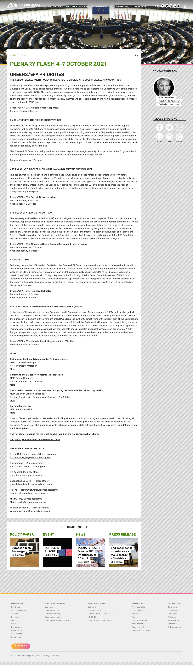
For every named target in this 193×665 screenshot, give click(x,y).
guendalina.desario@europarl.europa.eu (31, 484)
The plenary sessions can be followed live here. (35, 439)
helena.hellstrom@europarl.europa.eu (30, 493)
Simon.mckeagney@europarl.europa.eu (30, 457)
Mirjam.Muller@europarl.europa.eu (28, 502)
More (12, 369)
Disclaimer (15, 655)
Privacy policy (28, 655)
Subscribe (21, 646)
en (136, 55)
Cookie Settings (43, 655)
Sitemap (55, 655)
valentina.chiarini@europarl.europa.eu (30, 511)
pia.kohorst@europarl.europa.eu (26, 475)
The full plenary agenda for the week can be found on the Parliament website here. (54, 434)
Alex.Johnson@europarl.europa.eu (28, 466)
